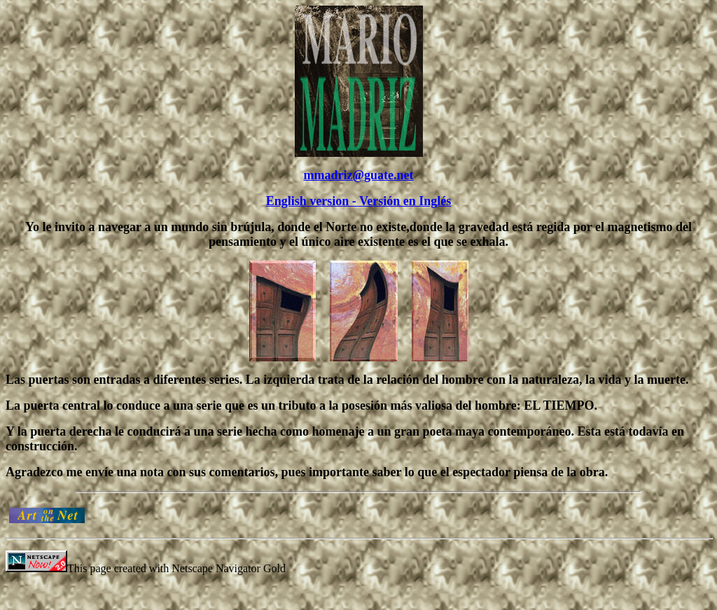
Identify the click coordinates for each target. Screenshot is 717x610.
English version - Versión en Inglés (359, 201)
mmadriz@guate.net (358, 175)
